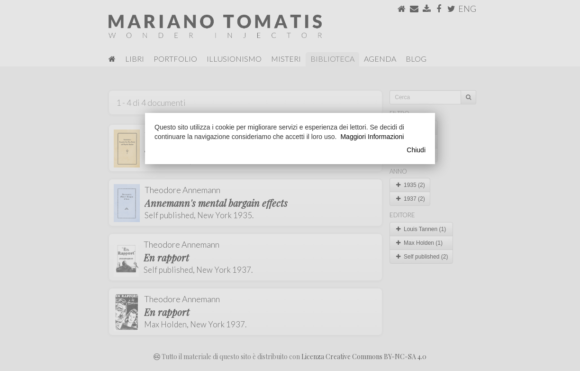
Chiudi (416, 150)
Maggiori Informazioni (372, 136)
